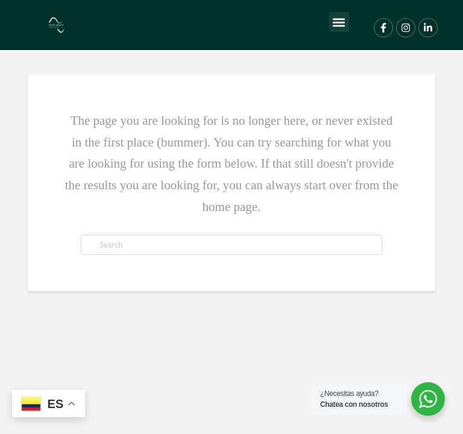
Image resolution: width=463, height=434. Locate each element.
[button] (339, 22)
